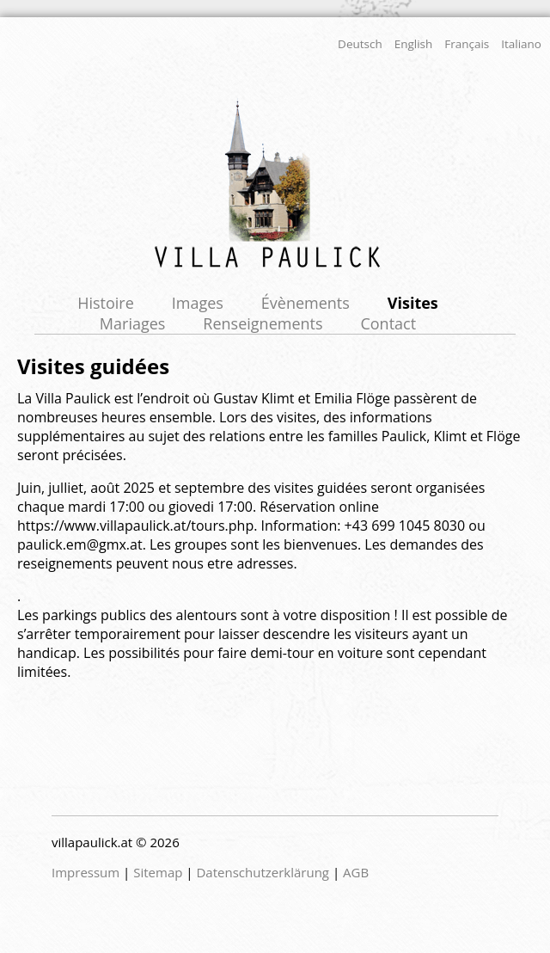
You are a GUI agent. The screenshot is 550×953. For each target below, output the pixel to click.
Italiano (521, 44)
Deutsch (360, 44)
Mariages (133, 323)
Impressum (85, 872)
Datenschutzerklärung (262, 872)
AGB (356, 872)
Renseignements (262, 323)
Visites (413, 302)
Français (466, 44)
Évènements (305, 302)
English (413, 44)
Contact (388, 323)
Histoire (105, 302)
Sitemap (157, 872)
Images (197, 302)
